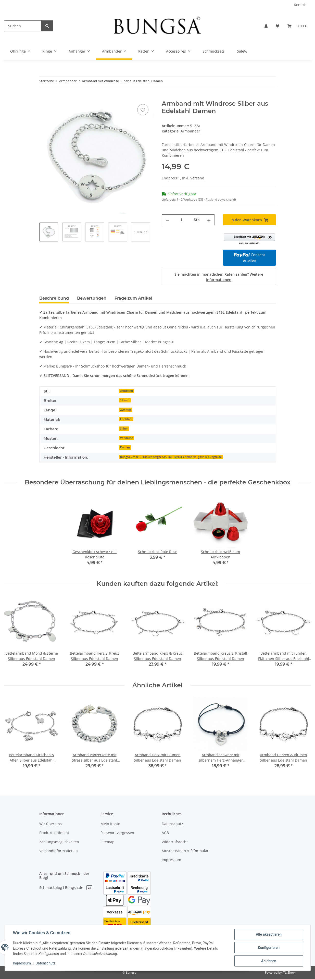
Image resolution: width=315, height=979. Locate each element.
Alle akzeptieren (269, 934)
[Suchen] (23, 25)
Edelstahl (126, 419)
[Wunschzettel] (277, 26)
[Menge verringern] (167, 220)
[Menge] (181, 220)
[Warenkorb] (297, 26)
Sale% (242, 51)
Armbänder (190, 131)
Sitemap (107, 841)
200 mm (125, 409)
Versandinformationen (58, 850)
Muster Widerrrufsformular (185, 850)
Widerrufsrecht (175, 841)
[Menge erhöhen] (209, 220)
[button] (266, 26)
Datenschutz (172, 823)
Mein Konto (110, 823)
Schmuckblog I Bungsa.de (65, 887)
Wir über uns (50, 823)
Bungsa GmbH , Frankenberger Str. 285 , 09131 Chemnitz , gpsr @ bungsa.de (171, 457)
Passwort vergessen (117, 832)
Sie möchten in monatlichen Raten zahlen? (218, 277)
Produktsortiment (54, 832)
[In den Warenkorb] (43, 97)
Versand (197, 178)
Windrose (126, 438)
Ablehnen (268, 961)
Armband (126, 391)
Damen (125, 447)
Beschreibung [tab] (54, 298)
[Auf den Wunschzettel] (142, 109)
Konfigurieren (269, 948)
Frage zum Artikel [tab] (133, 298)
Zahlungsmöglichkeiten (59, 841)
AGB (165, 832)
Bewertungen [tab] (91, 298)
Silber (124, 428)
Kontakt (300, 4)
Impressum (171, 859)
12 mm (125, 400)
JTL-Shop (288, 972)
